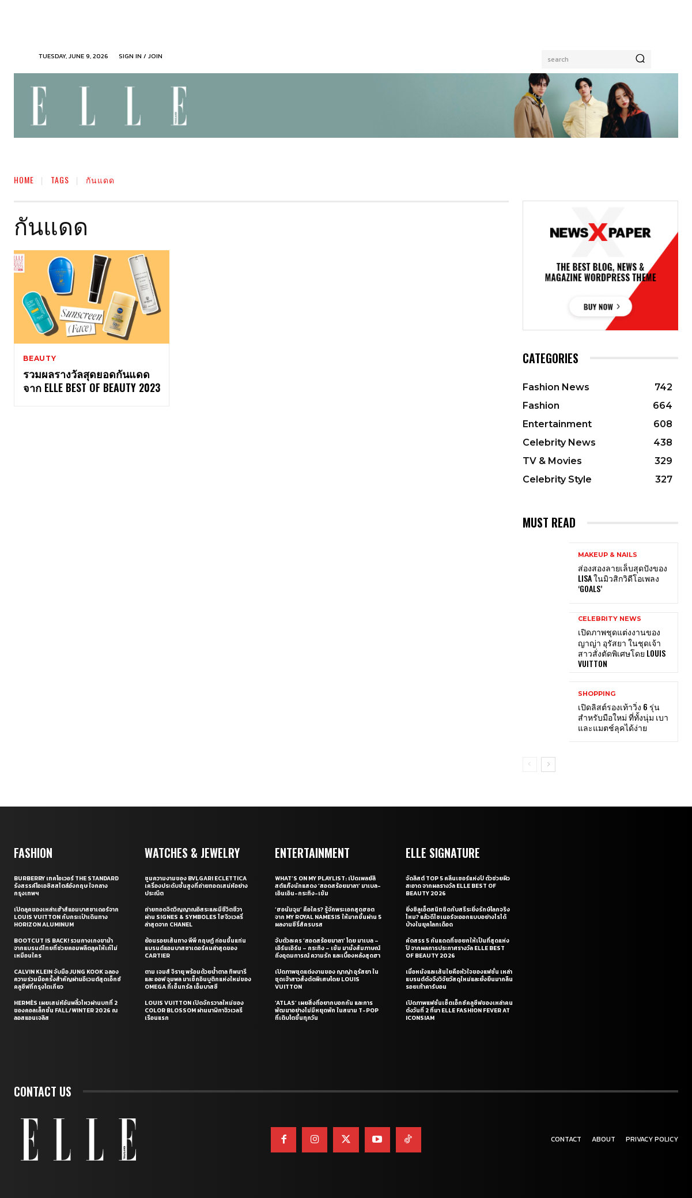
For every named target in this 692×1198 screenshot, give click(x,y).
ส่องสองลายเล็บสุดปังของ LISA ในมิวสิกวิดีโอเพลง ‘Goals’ (622, 578)
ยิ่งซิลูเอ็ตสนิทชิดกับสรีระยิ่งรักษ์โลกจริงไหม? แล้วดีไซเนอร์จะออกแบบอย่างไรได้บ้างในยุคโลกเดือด (458, 917)
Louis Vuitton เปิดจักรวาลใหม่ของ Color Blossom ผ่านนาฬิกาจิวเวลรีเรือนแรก (194, 1010)
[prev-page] (530, 764)
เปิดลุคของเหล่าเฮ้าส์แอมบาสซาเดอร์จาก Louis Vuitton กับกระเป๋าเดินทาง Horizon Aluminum (66, 917)
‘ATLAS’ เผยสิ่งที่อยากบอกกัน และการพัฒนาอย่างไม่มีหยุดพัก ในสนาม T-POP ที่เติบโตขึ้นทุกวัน (327, 1010)
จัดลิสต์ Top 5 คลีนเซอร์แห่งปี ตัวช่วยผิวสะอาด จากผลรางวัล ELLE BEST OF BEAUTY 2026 (458, 886)
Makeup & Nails (607, 555)
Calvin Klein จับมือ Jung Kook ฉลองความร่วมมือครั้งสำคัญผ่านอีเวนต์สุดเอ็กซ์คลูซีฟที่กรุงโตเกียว (67, 979)
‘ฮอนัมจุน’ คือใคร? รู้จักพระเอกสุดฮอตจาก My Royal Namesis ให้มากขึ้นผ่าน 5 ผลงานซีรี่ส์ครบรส (328, 917)
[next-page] (548, 764)
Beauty (39, 358)
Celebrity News (609, 619)
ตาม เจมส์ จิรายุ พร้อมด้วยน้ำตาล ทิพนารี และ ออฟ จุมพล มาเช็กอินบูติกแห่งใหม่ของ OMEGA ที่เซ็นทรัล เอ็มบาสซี (198, 979)
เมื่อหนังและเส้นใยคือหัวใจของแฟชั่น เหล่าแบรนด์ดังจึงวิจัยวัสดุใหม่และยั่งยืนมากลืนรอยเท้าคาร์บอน (459, 979)
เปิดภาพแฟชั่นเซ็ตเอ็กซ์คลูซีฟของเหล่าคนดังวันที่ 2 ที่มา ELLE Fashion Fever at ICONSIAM (459, 1010)
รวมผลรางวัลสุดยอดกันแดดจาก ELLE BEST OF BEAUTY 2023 (91, 381)
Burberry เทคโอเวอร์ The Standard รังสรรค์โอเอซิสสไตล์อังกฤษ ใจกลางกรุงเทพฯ (66, 886)
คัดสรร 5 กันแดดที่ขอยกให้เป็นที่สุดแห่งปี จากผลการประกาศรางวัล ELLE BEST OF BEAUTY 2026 (457, 948)
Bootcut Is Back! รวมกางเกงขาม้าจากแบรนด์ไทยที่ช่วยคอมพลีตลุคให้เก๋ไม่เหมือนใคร (66, 948)
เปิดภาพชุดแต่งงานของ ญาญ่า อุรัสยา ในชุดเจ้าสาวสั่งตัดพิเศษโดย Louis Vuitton (621, 647)
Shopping (596, 694)
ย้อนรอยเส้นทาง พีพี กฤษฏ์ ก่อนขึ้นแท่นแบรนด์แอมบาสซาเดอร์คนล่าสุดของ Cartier (195, 948)
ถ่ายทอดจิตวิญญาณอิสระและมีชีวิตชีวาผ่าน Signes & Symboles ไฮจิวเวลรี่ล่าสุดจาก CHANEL (194, 917)
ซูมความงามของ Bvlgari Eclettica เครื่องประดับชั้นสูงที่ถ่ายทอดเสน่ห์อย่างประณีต (196, 886)
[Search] (640, 59)
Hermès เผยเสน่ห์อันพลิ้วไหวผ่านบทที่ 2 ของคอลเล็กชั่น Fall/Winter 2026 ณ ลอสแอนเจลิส (66, 1010)
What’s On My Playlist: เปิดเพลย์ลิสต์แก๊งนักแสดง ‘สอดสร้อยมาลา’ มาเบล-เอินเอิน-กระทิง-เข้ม (328, 886)
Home (24, 180)
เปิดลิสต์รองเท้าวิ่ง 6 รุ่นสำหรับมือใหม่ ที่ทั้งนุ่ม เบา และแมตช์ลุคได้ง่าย (623, 716)
